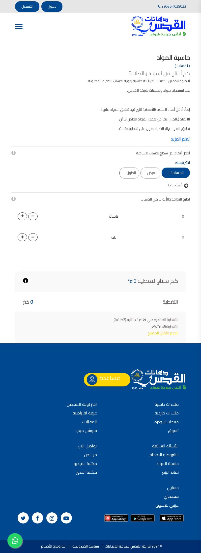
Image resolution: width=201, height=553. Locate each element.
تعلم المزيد (180, 139)
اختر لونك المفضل (82, 404)
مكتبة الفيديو (85, 463)
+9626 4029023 (172, 6)
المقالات (89, 422)
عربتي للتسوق (167, 505)
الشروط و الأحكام (53, 546)
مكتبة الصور (86, 472)
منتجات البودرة (166, 422)
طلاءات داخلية (167, 404)
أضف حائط (178, 185)
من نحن (90, 455)
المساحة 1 (176, 172)
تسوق (173, 431)
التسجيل (27, 6)
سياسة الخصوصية (85, 546)
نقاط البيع (170, 472)
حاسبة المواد (167, 463)
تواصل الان (87, 446)
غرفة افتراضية (85, 413)
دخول (52, 6)
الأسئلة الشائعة (165, 446)
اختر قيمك (182, 163)
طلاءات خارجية (167, 413)
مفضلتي (171, 496)
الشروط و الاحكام (164, 455)
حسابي (173, 488)
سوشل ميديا (86, 431)
